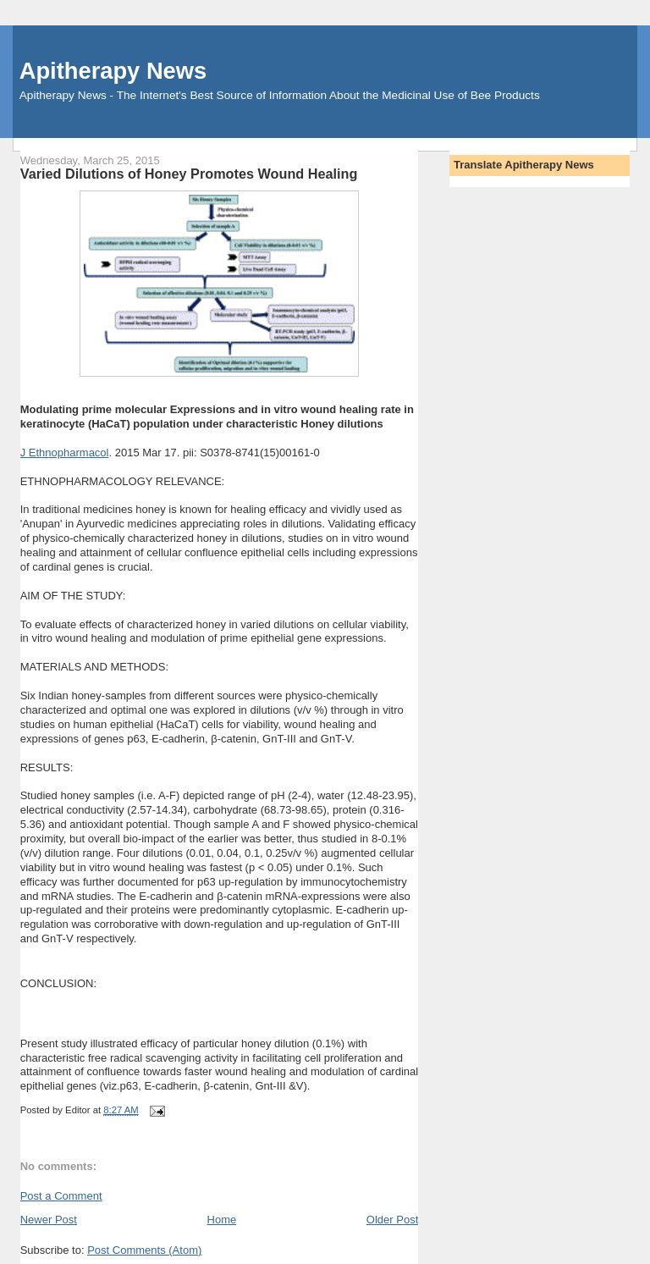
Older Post (392, 1219)
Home (222, 1219)
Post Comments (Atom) (144, 1250)
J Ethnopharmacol (64, 452)
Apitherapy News (113, 71)
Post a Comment (61, 1195)
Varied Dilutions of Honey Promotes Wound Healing (189, 173)
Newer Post (48, 1219)
